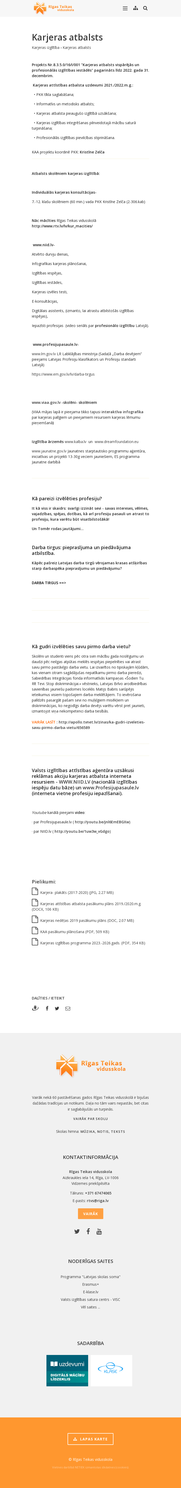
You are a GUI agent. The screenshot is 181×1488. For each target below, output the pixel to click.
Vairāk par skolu (90, 1119)
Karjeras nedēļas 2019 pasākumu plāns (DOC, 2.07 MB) (83, 920)
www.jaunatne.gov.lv (49, 451)
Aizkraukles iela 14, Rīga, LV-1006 (91, 1177)
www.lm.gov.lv (44, 353)
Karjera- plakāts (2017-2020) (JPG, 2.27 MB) (73, 892)
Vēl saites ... (90, 1307)
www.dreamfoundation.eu (116, 441)
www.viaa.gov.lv (46, 402)
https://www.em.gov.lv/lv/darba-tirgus (63, 374)
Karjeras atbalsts (77, 47)
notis (103, 1131)
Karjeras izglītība (45, 47)
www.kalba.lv (75, 441)
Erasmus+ (90, 1284)
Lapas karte (90, 1439)
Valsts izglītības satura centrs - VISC (90, 1299)
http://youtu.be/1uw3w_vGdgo (82, 831)
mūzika (87, 1131)
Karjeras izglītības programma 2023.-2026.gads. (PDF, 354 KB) (88, 942)
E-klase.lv (90, 1291)
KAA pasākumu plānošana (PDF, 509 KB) (70, 931)
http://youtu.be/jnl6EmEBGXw (102, 821)
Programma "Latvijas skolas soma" (90, 1276)
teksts (118, 1131)
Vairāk (90, 1213)
